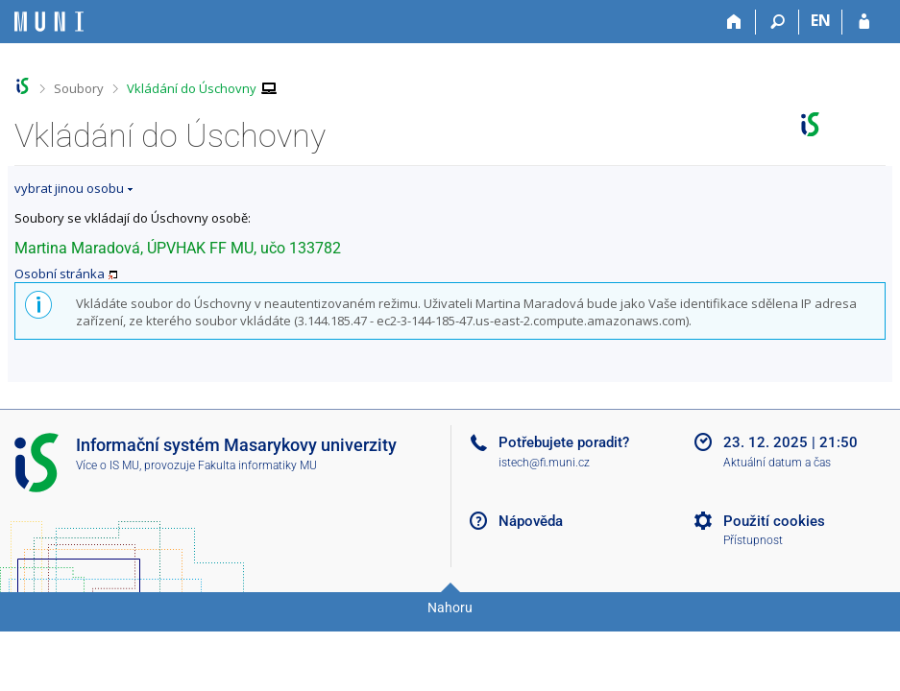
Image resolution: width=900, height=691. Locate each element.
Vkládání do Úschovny (191, 88)
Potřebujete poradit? (564, 442)
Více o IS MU (107, 465)
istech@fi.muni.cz (544, 462)
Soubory (79, 88)
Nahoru (450, 607)
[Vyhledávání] (777, 22)
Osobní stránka (59, 273)
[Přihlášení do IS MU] (864, 22)
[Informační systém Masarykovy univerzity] (49, 21)
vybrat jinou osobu (69, 188)
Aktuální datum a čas (777, 462)
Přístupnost (753, 540)
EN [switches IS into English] (821, 20)
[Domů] (734, 22)
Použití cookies (774, 521)
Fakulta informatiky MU (257, 465)
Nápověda (531, 521)
